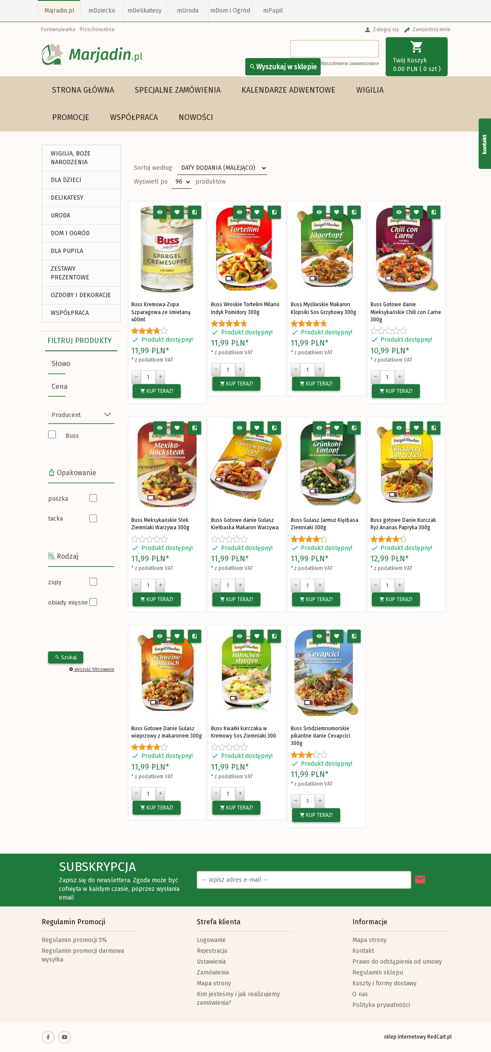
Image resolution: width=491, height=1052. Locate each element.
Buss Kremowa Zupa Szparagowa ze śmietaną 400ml (161, 311)
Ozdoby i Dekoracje (81, 295)
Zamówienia (213, 972)
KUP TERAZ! (156, 391)
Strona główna (83, 90)
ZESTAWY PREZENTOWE (70, 273)
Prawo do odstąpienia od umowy (397, 961)
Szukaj (66, 657)
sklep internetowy (405, 1037)
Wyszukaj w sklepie (283, 67)
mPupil (273, 10)
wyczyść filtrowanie (91, 669)
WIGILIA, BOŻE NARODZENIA (71, 158)
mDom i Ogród (230, 10)
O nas (360, 994)
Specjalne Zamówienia (178, 90)
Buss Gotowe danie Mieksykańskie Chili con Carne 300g (406, 311)
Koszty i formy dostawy (384, 983)
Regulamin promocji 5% (74, 940)
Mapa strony (214, 983)
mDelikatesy (144, 10)
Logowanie (211, 940)
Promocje (70, 117)
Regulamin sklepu (377, 972)
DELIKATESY (67, 197)
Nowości (196, 117)
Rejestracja (212, 951)
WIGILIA (370, 90)
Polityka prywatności (381, 1005)
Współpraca (134, 117)
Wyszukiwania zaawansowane (350, 63)
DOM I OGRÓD (70, 233)
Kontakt (363, 951)
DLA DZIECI (66, 180)
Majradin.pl (59, 10)
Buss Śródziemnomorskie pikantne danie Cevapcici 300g (320, 735)
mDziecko (101, 10)
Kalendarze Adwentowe (288, 90)
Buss (72, 436)
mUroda (187, 10)
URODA (60, 215)
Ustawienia (211, 961)
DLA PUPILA (67, 251)
